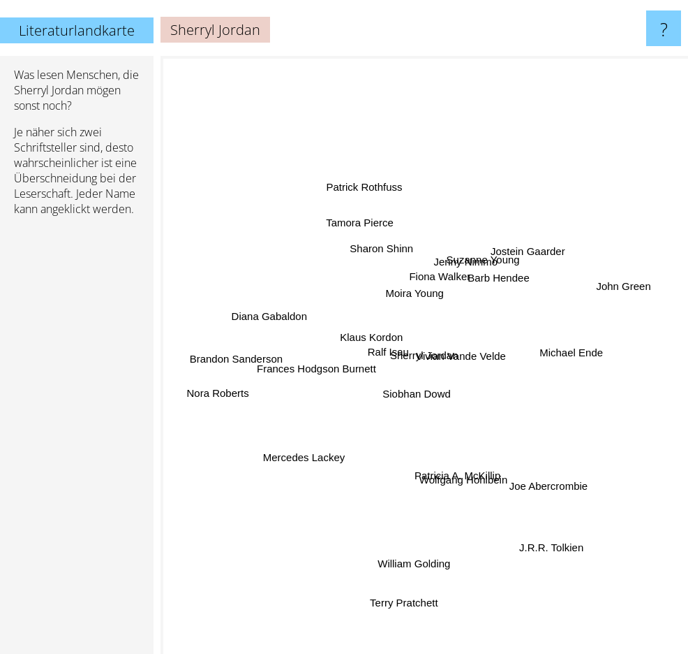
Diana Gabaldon (273, 311)
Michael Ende (569, 351)
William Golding (415, 540)
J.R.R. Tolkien (571, 556)
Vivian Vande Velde (457, 362)
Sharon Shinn (382, 246)
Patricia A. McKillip (458, 472)
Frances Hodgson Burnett (322, 369)
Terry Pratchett (403, 622)
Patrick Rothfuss (365, 179)
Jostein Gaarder (521, 246)
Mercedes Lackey (303, 457)
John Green (610, 293)
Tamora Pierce (363, 211)
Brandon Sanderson (241, 351)
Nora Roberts (230, 393)
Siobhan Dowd (417, 394)
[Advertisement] (77, 441)
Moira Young (413, 298)
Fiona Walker (437, 278)
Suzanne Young (478, 266)
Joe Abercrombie (539, 473)
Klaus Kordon (374, 343)
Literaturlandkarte (77, 30)
